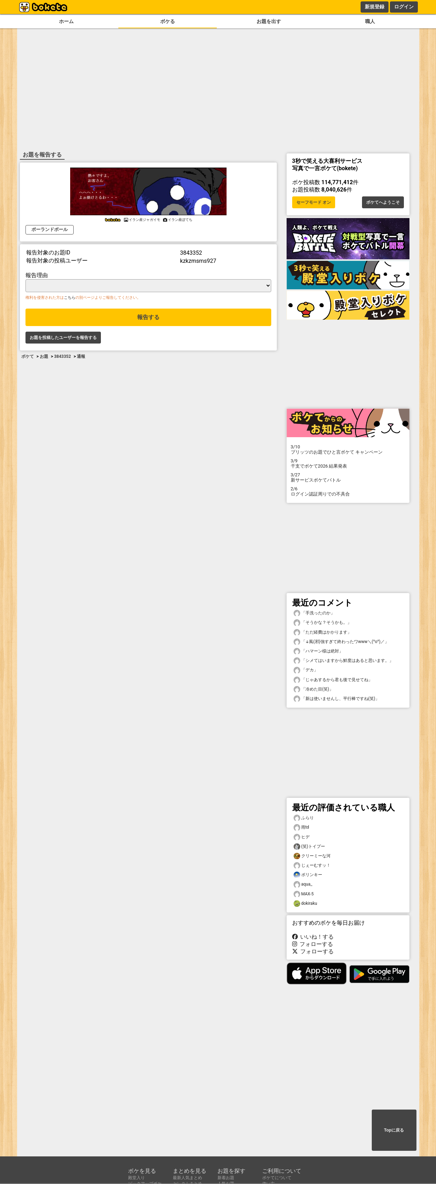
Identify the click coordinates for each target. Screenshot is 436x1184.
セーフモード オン (313, 202)
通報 (81, 356)
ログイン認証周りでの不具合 (348, 491)
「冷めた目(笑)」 (313, 689)
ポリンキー (308, 875)
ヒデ (302, 837)
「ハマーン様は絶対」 (318, 651)
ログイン (404, 6)
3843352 (62, 356)
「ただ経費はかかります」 (323, 632)
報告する (148, 317)
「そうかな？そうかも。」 (323, 622)
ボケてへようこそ (383, 202)
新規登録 (374, 6)
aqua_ (303, 884)
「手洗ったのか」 (314, 613)
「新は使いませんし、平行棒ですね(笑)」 (336, 698)
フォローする (312, 944)
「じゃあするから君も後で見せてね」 (333, 680)
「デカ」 (306, 670)
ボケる (167, 21)
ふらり (304, 818)
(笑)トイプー (309, 846)
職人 (370, 21)
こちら (69, 297)
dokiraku (305, 903)
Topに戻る (394, 1130)
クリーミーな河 (312, 856)
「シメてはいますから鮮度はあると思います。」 (343, 660)
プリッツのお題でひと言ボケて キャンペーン (348, 449)
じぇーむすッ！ (312, 865)
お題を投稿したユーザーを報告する (63, 337)
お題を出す (269, 21)
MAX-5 (304, 894)
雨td (301, 827)
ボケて (27, 356)
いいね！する (313, 936)
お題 (44, 356)
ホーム (66, 21)
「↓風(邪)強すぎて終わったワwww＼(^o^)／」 (341, 641)
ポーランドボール (49, 229)
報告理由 (36, 275)
